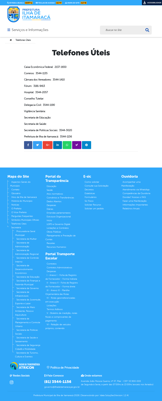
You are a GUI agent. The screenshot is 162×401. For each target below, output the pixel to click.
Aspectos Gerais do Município (20, 184)
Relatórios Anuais (131, 208)
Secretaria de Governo (27, 288)
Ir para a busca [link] (20, 3)
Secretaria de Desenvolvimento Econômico (24, 269)
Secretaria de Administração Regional (27, 252)
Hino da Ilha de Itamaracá (24, 197)
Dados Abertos (54, 201)
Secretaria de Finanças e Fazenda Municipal (27, 283)
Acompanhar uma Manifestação (130, 184)
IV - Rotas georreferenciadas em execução (60, 300)
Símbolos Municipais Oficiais (25, 220)
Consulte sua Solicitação (97, 186)
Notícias (15, 205)
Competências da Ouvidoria (136, 193)
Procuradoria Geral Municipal (25, 233)
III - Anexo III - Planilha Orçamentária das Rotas (57, 292)
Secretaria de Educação (28, 277)
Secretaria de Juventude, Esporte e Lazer (28, 301)
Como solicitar (92, 182)
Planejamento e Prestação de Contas (60, 237)
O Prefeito (16, 208)
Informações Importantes (135, 205)
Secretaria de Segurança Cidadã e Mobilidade (27, 347)
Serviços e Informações (30, 30)
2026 (76, 395)
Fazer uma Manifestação (135, 201)
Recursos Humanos (56, 247)
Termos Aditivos (55, 309)
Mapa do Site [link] (76, 3)
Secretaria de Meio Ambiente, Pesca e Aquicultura (25, 311)
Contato (15, 189)
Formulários (91, 197)
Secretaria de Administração (22, 245)
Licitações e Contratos (58, 228)
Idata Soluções (107, 395)
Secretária (16, 227)
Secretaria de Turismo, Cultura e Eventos (26, 355)
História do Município (21, 201)
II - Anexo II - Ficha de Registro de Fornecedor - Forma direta (61, 285)
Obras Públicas (54, 232)
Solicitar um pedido (94, 208)
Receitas (51, 243)
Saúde (50, 190)
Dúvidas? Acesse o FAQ (134, 197)
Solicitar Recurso (93, 205)
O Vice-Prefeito (19, 212)
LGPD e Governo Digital (58, 224)
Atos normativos (55, 194)
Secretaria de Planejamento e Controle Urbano (27, 322)
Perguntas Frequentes (22, 216)
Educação (51, 186)
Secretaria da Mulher (26, 239)
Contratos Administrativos (59, 267)
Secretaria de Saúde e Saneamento (26, 339)
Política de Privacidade (63, 367)
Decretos (89, 189)
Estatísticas (90, 193)
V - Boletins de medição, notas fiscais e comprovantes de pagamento (61, 317)
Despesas (51, 205)
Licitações (51, 305)
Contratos (51, 264)
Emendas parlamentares (59, 213)
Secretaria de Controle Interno (27, 260)
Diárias (50, 209)
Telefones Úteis (18, 224)
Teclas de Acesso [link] (49, 3)
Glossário (16, 193)
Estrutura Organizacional (59, 216)
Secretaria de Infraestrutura (22, 294)
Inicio (49, 220)
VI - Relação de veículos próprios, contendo (58, 326)
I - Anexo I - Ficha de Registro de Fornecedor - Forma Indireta (61, 277)
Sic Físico (89, 201)
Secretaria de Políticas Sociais (26, 332)
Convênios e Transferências (60, 197)
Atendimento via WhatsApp (136, 189)
